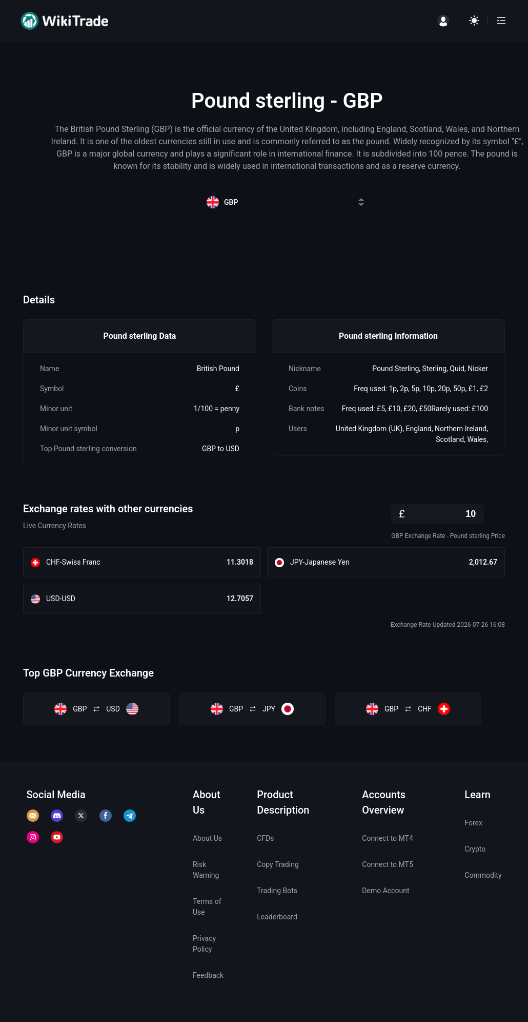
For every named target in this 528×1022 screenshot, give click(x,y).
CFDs (265, 838)
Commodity (482, 875)
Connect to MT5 (387, 864)
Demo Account (385, 890)
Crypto (474, 849)
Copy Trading (278, 864)
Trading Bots (277, 890)
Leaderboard (277, 917)
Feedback (208, 975)
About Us (207, 838)
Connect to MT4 (387, 838)
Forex (473, 823)
